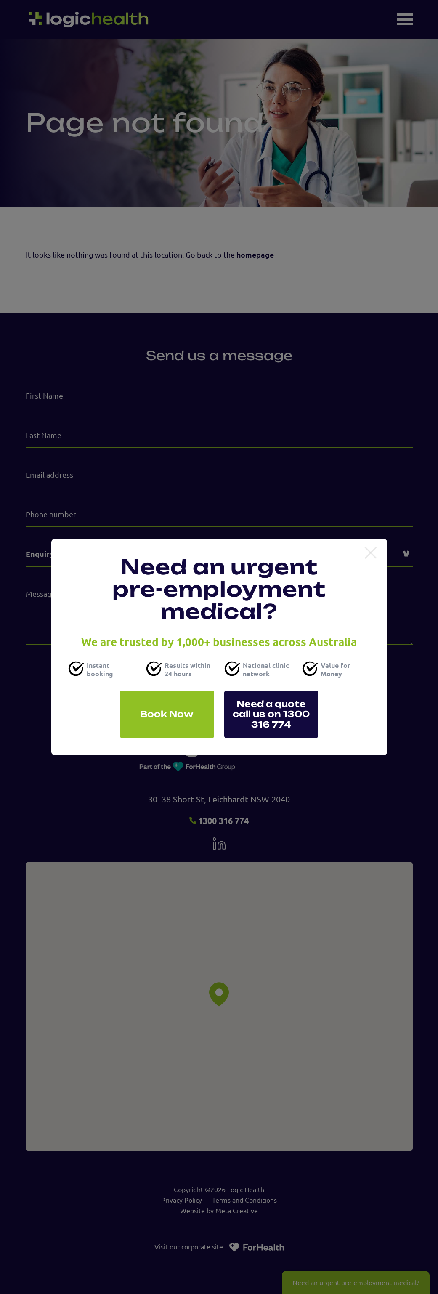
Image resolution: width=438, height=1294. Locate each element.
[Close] (371, 553)
